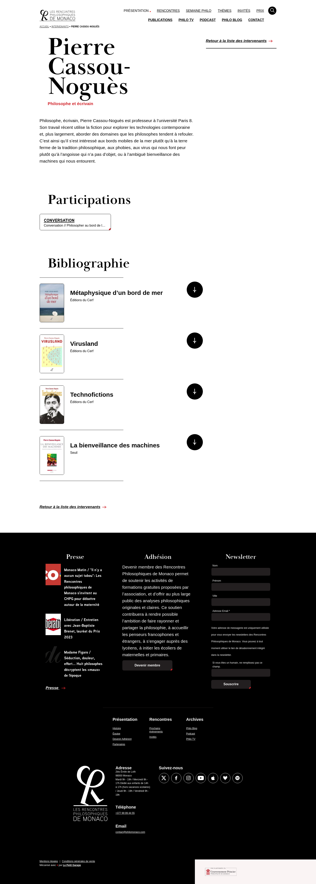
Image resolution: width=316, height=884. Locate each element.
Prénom (216, 580)
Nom (215, 565)
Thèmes (224, 10)
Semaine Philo (198, 10)
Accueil (44, 26)
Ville (214, 595)
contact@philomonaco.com (130, 832)
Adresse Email (221, 611)
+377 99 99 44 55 (125, 813)
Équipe (116, 733)
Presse (52, 688)
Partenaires (119, 744)
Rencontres (168, 10)
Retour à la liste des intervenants (236, 41)
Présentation (136, 10)
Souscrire (231, 684)
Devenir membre (147, 665)
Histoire (117, 728)
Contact (256, 20)
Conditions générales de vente (78, 861)
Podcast (208, 20)
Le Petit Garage (72, 865)
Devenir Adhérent (122, 739)
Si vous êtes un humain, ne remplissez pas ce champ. (237, 664)
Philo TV (186, 20)
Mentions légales (49, 861)
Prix (260, 10)
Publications (160, 20)
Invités (244, 10)
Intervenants (60, 26)
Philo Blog (232, 20)
